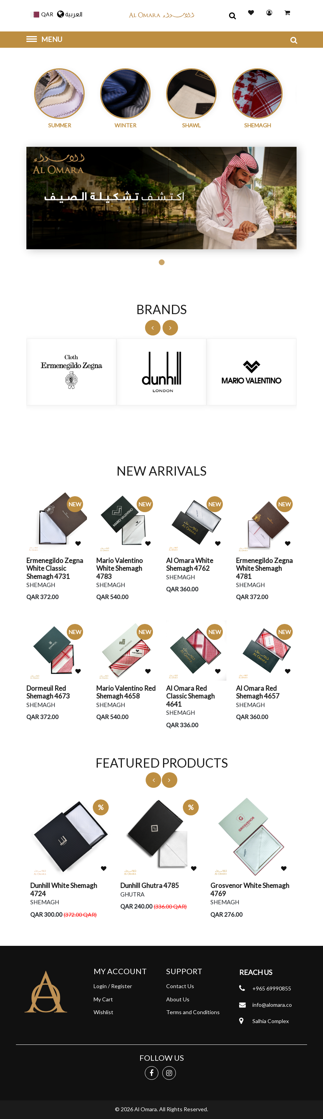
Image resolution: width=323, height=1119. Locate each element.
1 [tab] (162, 262)
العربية (69, 14)
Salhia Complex (270, 1021)
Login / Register (113, 986)
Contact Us (180, 986)
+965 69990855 (271, 988)
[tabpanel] (161, 198)
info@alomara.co (272, 1004)
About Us (177, 999)
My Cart (103, 999)
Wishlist (103, 1012)
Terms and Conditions (193, 1012)
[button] (39, 13)
